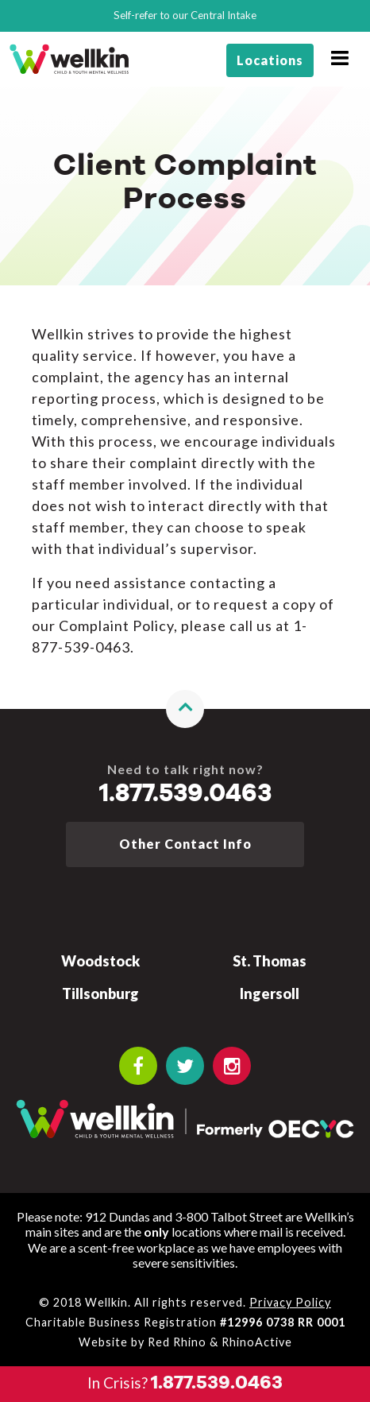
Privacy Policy (290, 1302)
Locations (270, 60)
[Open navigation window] (340, 58)
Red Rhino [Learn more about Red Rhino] (177, 1342)
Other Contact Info (185, 843)
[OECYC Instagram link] (232, 1066)
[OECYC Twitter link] (185, 1066)
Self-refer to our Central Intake (185, 15)
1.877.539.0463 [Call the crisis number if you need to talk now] (185, 794)
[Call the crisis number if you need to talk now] (185, 1384)
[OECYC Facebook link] (138, 1066)
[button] (185, 709)
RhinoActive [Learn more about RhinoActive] (257, 1342)
